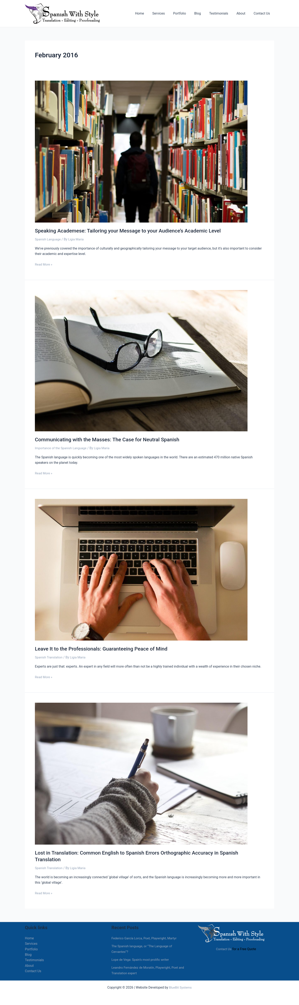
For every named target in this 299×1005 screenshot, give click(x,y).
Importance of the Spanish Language (62, 448)
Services (167, 13)
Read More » (44, 264)
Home (150, 13)
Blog (203, 13)
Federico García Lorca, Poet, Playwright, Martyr (146, 938)
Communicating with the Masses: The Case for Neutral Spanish (111, 439)
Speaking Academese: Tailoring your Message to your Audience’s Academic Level (133, 231)
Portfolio (187, 13)
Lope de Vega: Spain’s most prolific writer (142, 959)
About (243, 13)
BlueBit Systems (180, 987)
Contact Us (262, 13)
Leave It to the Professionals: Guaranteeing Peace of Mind (105, 648)
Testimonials (222, 13)
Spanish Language (48, 239)
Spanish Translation (49, 657)
